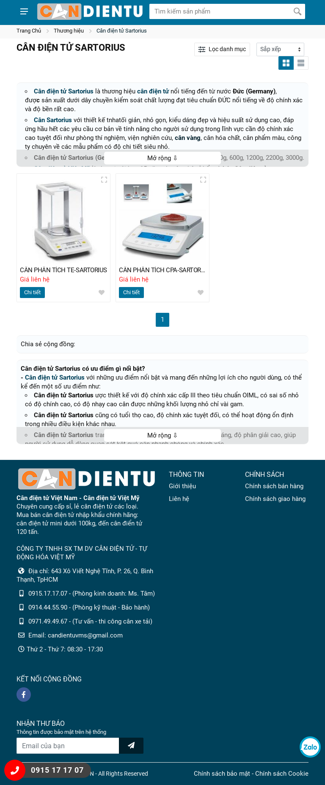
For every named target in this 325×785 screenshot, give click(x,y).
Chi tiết (32, 293)
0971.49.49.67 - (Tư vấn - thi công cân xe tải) (90, 621)
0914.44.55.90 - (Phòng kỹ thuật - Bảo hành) (89, 607)
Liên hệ (179, 499)
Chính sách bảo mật (222, 773)
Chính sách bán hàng (274, 486)
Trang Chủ (29, 30)
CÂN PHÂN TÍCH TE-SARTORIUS (63, 270)
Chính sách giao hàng (275, 499)
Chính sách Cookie (281, 773)
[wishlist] (101, 292)
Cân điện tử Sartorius (121, 30)
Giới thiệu (182, 486)
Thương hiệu (69, 30)
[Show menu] (24, 11)
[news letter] (131, 746)
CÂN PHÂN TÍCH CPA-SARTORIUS (162, 270)
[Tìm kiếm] (297, 11)
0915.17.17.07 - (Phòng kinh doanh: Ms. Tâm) (91, 593)
